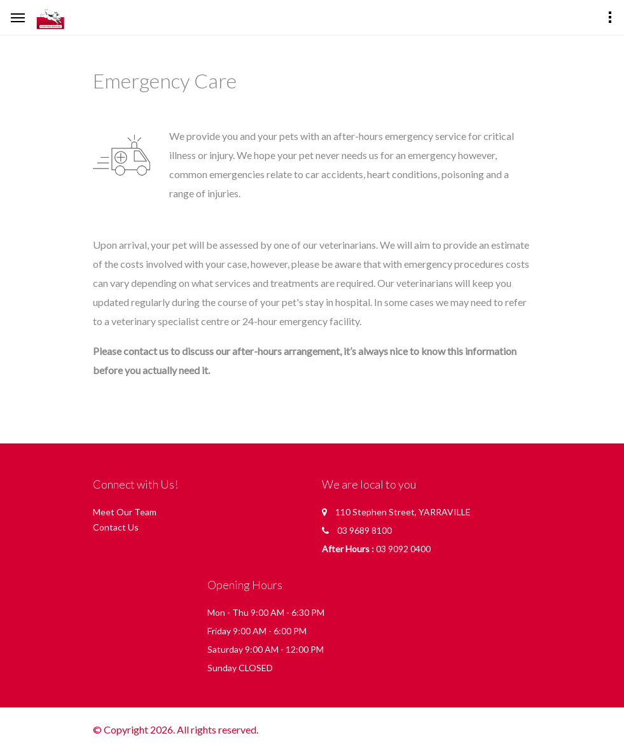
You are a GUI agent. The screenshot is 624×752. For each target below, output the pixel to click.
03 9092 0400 (403, 548)
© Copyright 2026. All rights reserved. (175, 729)
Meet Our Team (124, 511)
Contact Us (116, 527)
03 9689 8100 (364, 530)
